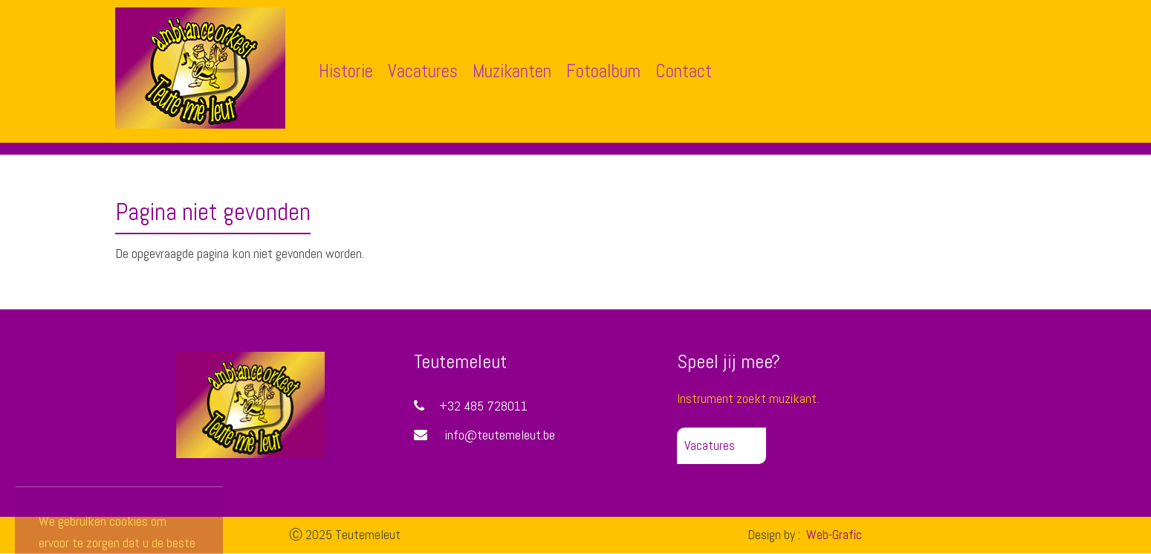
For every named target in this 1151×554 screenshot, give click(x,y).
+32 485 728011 (471, 405)
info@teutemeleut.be (500, 434)
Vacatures (423, 71)
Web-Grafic (832, 534)
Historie (346, 71)
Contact (683, 71)
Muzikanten (512, 71)
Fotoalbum (603, 71)
